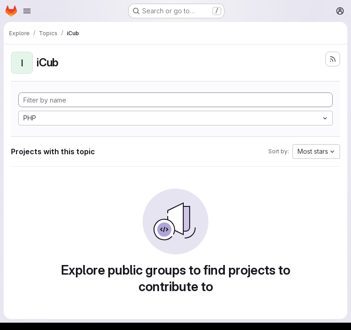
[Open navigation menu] (27, 11)
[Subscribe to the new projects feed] (332, 59)
